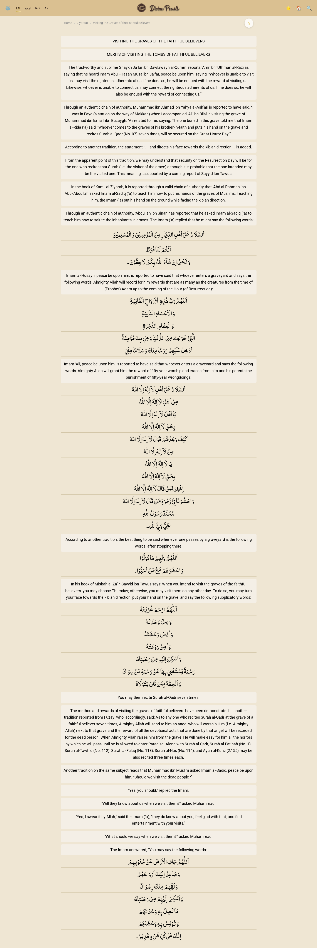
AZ (46, 8)
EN (18, 8)
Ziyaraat (82, 23)
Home (68, 23)
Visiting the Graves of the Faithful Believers (121, 23)
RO (37, 8)
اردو (27, 8)
